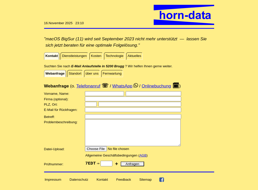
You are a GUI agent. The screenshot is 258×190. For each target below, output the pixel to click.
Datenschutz (79, 185)
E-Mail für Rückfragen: (61, 110)
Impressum (53, 185)
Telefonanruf (88, 85)
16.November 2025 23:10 (64, 23)
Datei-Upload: (55, 154)
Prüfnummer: (54, 169)
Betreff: (50, 117)
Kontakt (102, 185)
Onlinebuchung (156, 85)
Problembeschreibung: (61, 122)
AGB (142, 161)
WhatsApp (122, 85)
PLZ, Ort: (51, 104)
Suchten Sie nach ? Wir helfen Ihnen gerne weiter (108, 66)
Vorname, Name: (57, 94)
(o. (72, 85)
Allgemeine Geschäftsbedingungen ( (112, 161)
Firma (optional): (57, 99)
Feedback (123, 185)
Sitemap (145, 185)
